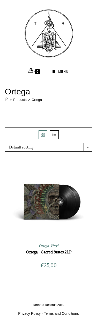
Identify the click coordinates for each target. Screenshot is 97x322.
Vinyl (54, 246)
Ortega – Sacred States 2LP (48, 252)
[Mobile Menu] (60, 71)
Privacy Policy (29, 313)
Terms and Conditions (61, 313)
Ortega (37, 100)
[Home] (6, 100)
